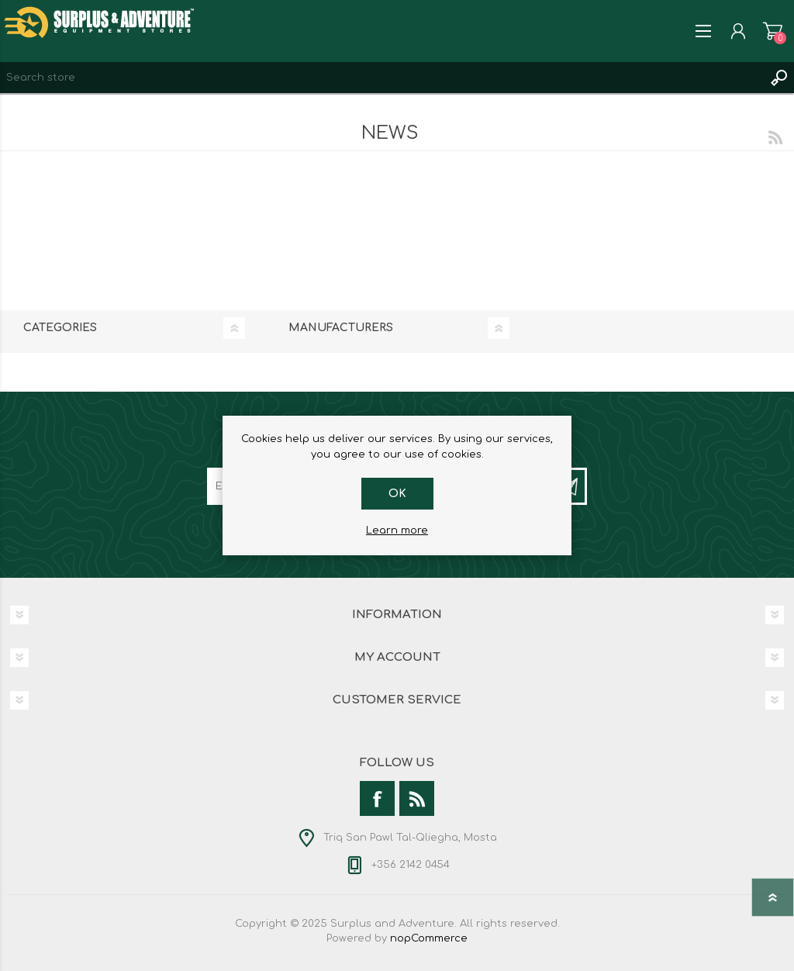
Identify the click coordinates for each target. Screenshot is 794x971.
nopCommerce (429, 938)
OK (397, 493)
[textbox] (381, 77)
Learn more (397, 530)
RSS (775, 137)
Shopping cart (772, 31)
